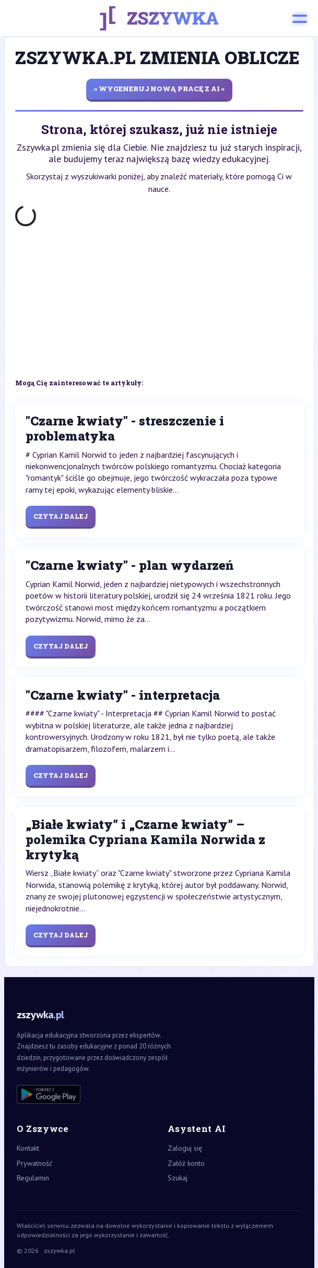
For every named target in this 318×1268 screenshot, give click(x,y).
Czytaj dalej (60, 516)
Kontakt (28, 1148)
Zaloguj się (185, 1148)
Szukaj (177, 1177)
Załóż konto (186, 1163)
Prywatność (34, 1163)
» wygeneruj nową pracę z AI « (159, 88)
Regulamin (33, 1177)
